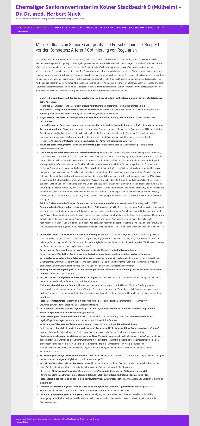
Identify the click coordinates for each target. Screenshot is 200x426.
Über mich (161, 27)
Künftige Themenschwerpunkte (33, 27)
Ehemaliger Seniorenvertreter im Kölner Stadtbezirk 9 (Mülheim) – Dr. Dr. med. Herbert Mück (98, 10)
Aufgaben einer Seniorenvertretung (135, 27)
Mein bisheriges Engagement (68, 27)
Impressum (23, 31)
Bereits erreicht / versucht (99, 27)
